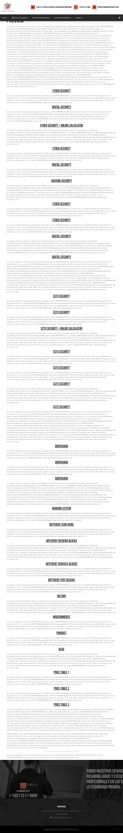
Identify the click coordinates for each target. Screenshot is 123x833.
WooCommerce (61, 617)
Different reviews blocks (61, 541)
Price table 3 (61, 704)
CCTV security (61, 296)
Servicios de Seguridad (19, 18)
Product (61, 633)
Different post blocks (61, 580)
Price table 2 (61, 688)
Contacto (79, 18)
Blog (61, 649)
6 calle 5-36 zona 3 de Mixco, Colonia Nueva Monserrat (54, 7)
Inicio (4, 18)
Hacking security (61, 181)
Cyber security (61, 91)
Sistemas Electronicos (62, 18)
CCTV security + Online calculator (61, 328)
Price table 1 (61, 672)
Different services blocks (61, 564)
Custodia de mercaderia (40, 18)
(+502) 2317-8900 (84, 7)
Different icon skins (61, 524)
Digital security (61, 107)
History (61, 596)
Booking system (61, 508)
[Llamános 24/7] (23, 796)
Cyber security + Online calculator (61, 125)
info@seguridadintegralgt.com (108, 7)
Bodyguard (61, 446)
